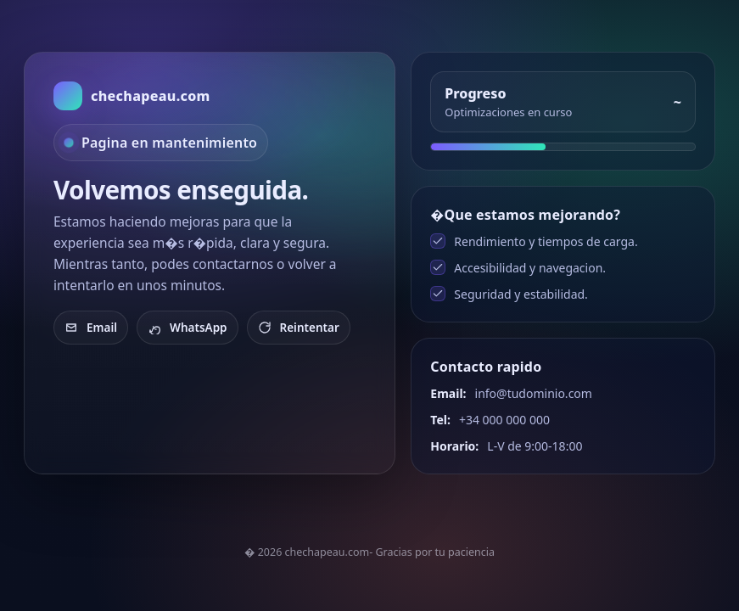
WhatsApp (187, 327)
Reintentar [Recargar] (298, 327)
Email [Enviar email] (90, 327)
